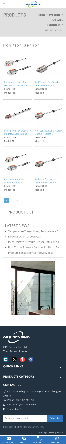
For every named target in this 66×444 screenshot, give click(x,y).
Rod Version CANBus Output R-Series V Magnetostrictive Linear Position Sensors (16, 181)
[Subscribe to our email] (24, 418)
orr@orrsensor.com (25, 404)
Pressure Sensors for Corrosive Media (30, 252)
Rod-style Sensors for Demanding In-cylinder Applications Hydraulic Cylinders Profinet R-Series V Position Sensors (17, 84)
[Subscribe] (55, 418)
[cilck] (33, 288)
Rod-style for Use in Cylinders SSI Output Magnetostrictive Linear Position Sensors (47, 181)
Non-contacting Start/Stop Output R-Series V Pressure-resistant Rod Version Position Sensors (48, 132)
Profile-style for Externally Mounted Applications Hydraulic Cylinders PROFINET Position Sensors (17, 132)
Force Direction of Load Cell (24, 236)
